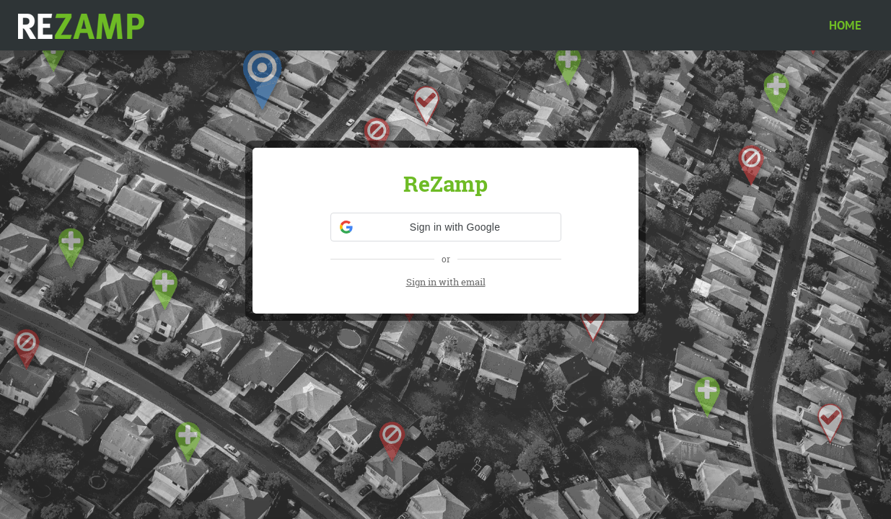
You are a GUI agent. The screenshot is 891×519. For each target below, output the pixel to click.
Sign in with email (446, 281)
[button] (445, 227)
